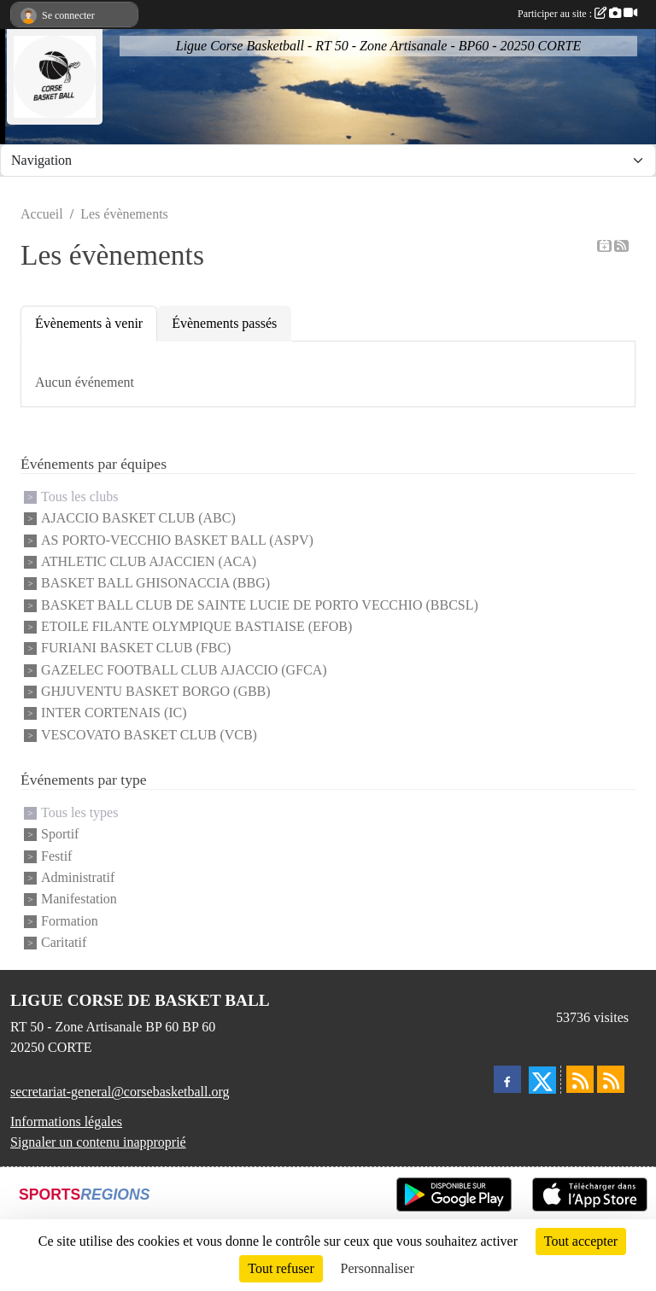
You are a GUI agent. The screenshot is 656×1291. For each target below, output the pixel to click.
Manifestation (79, 899)
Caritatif (63, 942)
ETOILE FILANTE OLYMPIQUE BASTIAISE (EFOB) (196, 626)
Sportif (60, 834)
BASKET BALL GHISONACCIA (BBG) (155, 583)
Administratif (77, 877)
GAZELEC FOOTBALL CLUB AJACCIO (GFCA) (184, 670)
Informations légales (66, 1121)
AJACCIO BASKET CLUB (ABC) (138, 518)
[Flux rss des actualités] (580, 1079)
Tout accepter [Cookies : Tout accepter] (581, 1241)
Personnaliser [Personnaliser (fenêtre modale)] (377, 1268)
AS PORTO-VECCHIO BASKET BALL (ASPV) (177, 540)
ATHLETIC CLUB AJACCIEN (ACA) (148, 561)
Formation (69, 921)
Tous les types (79, 812)
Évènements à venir (89, 323)
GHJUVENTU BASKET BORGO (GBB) (156, 691)
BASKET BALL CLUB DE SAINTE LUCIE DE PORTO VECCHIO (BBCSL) (259, 605)
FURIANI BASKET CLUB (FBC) (136, 648)
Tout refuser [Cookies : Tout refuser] (281, 1268)
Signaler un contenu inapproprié (98, 1142)
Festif (56, 856)
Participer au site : (577, 14)
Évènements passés (224, 323)
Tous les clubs (79, 496)
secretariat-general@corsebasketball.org (120, 1091)
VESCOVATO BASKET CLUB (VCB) (149, 734)
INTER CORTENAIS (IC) (114, 713)
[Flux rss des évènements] (610, 1079)
